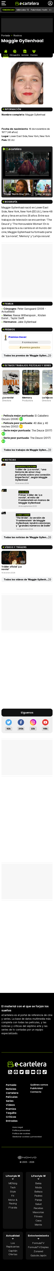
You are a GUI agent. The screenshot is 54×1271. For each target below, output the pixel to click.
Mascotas (38, 1212)
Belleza (38, 1191)
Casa (38, 1220)
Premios (11, 1109)
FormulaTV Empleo (38, 1247)
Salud (38, 1204)
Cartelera (12, 1093)
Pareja (38, 1200)
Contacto (35, 1091)
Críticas (11, 1117)
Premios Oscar (17, 337)
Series (10, 1101)
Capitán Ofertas (12, 1252)
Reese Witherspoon (24, 315)
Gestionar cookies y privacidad (27, 1136)
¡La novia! (8, 397)
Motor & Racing (12, 1201)
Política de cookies (21, 1133)
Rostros (17, 35)
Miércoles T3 (23, 9)
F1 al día (13, 1207)
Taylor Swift (17, 318)
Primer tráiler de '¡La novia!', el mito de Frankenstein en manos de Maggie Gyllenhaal (34, 498)
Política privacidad (21, 1130)
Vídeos (10, 1105)
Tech (13, 1187)
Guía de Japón (38, 1255)
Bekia (38, 1183)
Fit (12, 1195)
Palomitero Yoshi (39, 9)
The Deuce (38, 430)
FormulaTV (38, 1243)
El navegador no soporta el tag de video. (27, 165)
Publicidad (36, 1088)
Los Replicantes (13, 1244)
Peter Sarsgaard (27, 308)
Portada (5, 35)
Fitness (38, 1216)
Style (13, 1191)
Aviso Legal (17, 1127)
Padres (38, 1195)
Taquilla (11, 1113)
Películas (12, 1097)
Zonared (38, 1251)
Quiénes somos (39, 1084)
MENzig (13, 1183)
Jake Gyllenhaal (27, 321)
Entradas (12, 1121)
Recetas (38, 1208)
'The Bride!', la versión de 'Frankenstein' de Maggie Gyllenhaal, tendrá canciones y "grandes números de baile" (33, 521)
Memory (27, 397)
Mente (38, 1224)
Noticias (11, 1089)
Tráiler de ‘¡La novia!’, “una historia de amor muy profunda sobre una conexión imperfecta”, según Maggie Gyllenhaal (32, 475)
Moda (38, 1187)
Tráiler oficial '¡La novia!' (11, 568)
